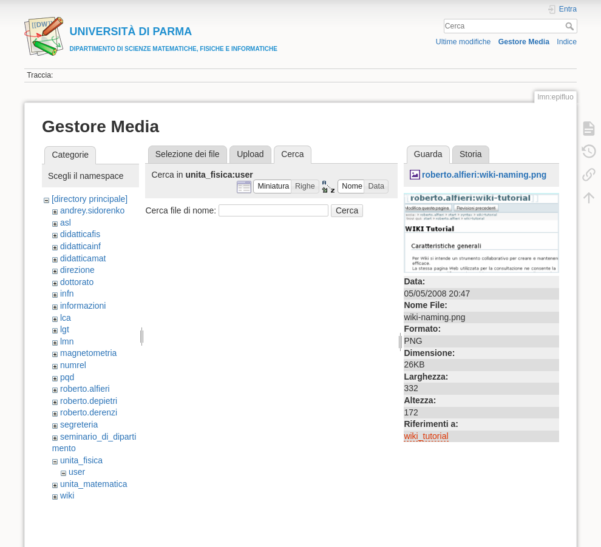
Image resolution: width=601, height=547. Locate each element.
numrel (73, 365)
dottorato (76, 282)
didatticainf (80, 246)
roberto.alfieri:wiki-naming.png (484, 175)
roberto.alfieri (85, 389)
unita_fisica (81, 460)
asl (65, 222)
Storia (471, 154)
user (77, 472)
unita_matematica (93, 484)
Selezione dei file (187, 154)
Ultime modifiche (463, 42)
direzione (77, 270)
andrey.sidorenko (92, 210)
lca (65, 318)
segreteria (79, 424)
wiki (67, 495)
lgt (64, 329)
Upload (250, 154)
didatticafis (80, 234)
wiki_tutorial (426, 436)
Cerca (571, 26)
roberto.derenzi (88, 412)
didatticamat (83, 258)
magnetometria (88, 353)
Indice (567, 42)
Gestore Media (523, 42)
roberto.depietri (88, 401)
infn (67, 293)
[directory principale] (89, 199)
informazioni (83, 305)
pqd (67, 377)
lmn (67, 341)
